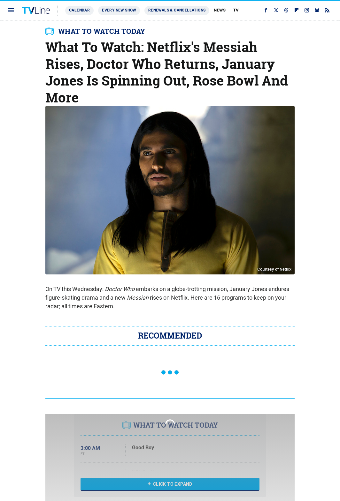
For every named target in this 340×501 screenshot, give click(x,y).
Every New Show (119, 10)
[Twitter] (276, 10)
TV (236, 10)
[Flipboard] (296, 10)
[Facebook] (266, 10)
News (220, 10)
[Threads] (286, 10)
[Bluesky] (317, 10)
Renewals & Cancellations (177, 10)
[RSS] (327, 10)
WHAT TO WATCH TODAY (101, 31)
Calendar (79, 10)
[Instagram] (307, 10)
